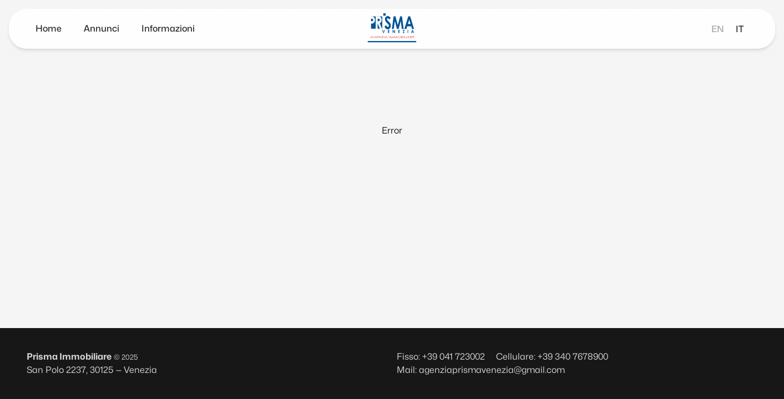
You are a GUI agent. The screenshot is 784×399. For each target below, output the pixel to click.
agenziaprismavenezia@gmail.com (492, 370)
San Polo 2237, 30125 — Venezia (92, 370)
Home (49, 28)
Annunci (101, 28)
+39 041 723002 (453, 356)
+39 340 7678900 (573, 356)
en (717, 29)
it (739, 29)
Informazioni (168, 28)
